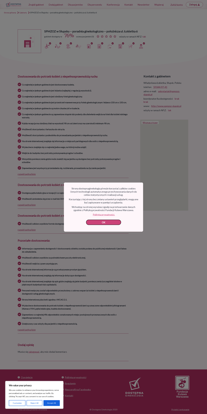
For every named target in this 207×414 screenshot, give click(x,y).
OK (103, 222)
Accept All (51, 403)
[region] (34, 395)
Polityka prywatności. (104, 214)
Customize (17, 403)
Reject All (34, 403)
